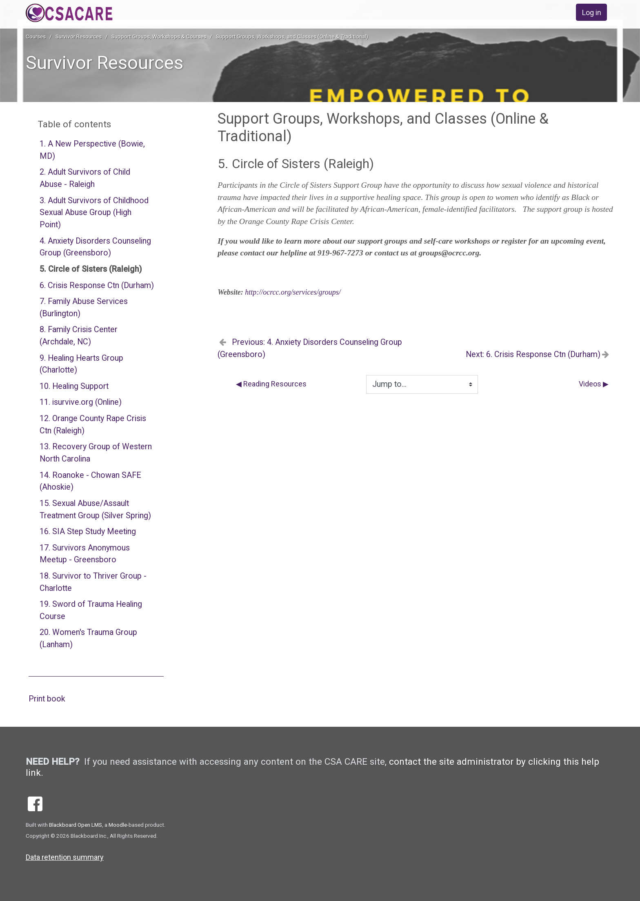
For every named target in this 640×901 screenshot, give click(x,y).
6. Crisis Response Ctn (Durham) (97, 285)
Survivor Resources (79, 36)
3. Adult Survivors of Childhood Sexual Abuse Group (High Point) (94, 212)
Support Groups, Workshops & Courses (158, 36)
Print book (47, 698)
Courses (36, 36)
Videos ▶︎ (594, 383)
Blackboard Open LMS (75, 824)
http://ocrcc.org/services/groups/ (292, 292)
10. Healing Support (74, 386)
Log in (591, 12)
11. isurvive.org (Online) (81, 402)
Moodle (118, 824)
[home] (95, 13)
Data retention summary (65, 857)
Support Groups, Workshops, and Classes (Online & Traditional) (292, 36)
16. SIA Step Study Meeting (88, 531)
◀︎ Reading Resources (271, 383)
